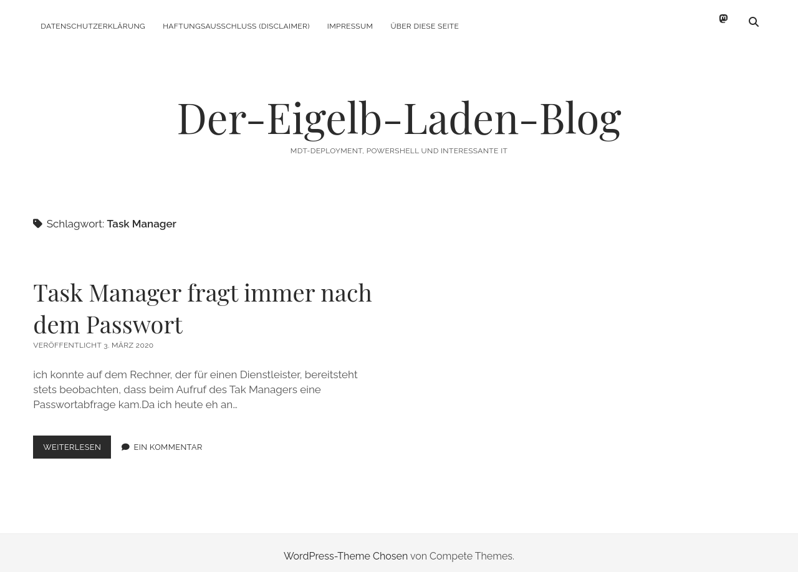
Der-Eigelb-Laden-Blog (398, 110)
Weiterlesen (77, 443)
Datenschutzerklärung (93, 26)
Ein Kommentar (168, 440)
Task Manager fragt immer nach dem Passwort (202, 301)
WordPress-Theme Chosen (346, 549)
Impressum (350, 26)
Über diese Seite (424, 26)
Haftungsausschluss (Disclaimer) (236, 26)
